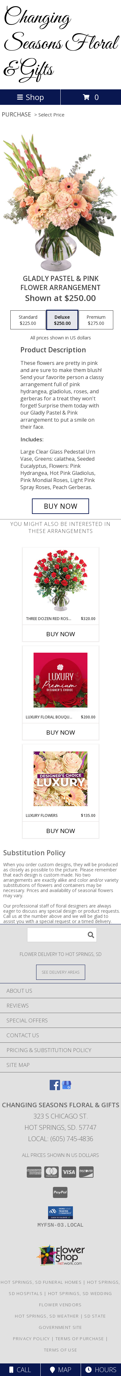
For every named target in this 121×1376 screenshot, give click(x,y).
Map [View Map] (60, 1369)
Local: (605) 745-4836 (60, 1138)
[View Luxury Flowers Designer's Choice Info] (60, 778)
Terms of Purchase (79, 1338)
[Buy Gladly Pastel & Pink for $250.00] (60, 506)
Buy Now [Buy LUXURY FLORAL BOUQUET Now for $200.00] (60, 732)
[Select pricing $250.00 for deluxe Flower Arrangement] (62, 320)
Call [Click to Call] (20, 1369)
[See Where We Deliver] (60, 972)
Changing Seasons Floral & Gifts (60, 44)
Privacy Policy (31, 1338)
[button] (60, 1212)
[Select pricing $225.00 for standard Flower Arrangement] (28, 320)
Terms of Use (60, 1350)
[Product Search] (62, 935)
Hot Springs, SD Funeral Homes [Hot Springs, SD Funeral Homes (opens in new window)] (41, 1282)
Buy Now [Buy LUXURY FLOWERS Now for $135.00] (60, 831)
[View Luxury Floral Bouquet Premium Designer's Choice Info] (60, 680)
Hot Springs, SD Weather (47, 1316)
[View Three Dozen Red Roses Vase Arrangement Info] (60, 582)
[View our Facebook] (55, 1088)
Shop (30, 97)
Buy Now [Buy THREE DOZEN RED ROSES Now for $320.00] (60, 634)
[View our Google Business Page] (66, 1088)
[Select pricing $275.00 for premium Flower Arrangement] (96, 320)
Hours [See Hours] (100, 1369)
